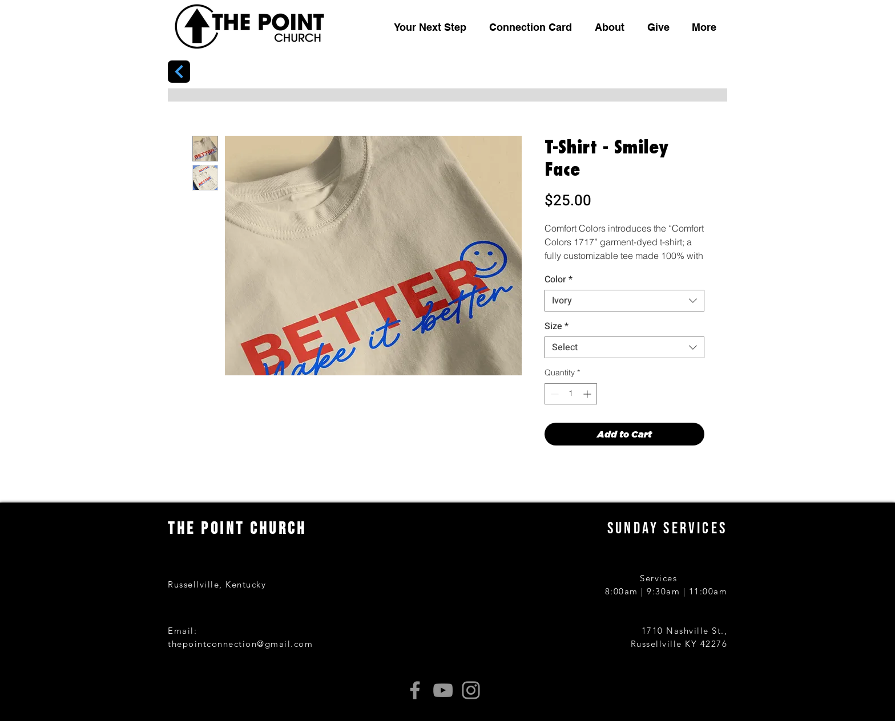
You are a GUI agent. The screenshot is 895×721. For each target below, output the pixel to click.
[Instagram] (471, 690)
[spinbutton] (571, 394)
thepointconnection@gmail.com (240, 643)
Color (559, 279)
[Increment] (588, 394)
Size (557, 326)
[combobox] (624, 300)
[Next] (179, 71)
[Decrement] (553, 394)
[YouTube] (443, 690)
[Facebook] (415, 690)
